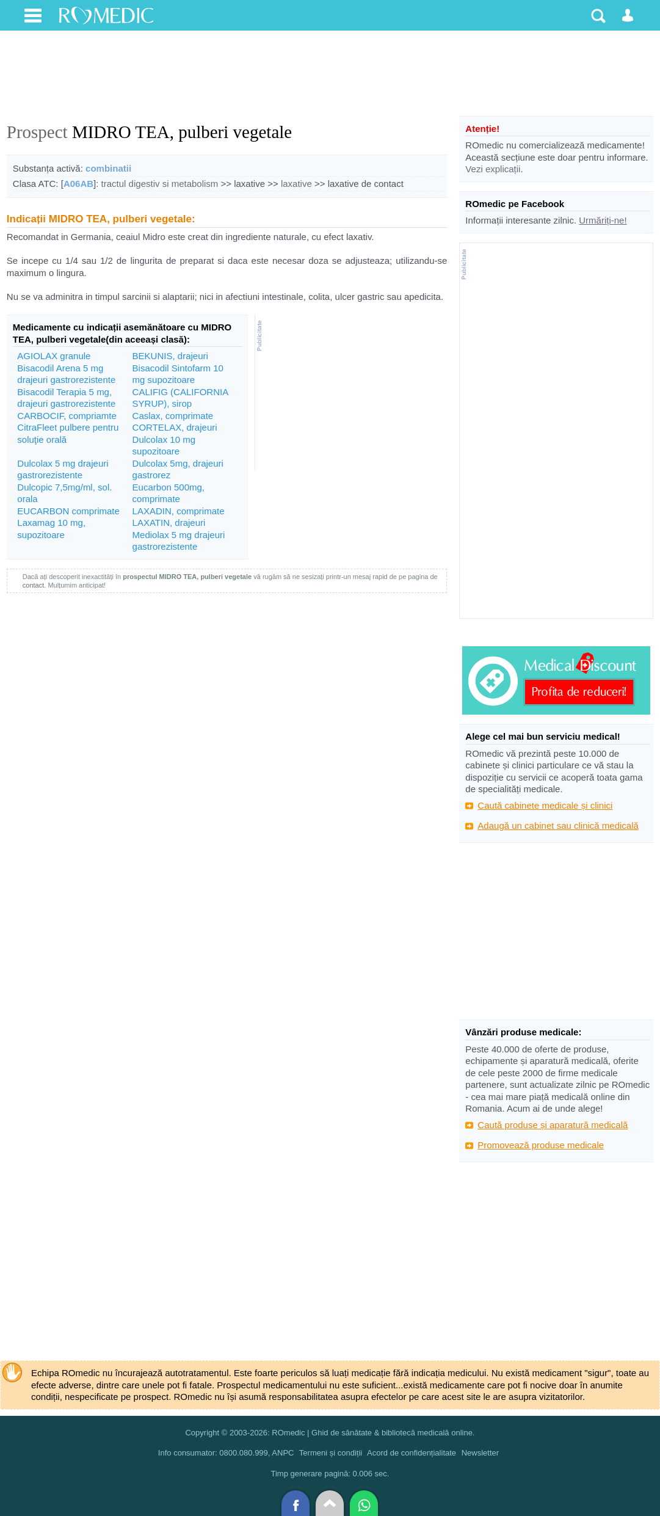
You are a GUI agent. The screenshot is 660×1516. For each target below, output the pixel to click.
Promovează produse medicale (540, 1145)
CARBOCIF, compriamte (67, 415)
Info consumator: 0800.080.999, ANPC (226, 1452)
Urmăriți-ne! (602, 220)
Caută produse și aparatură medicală (552, 1125)
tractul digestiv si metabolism (160, 183)
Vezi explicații (492, 169)
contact (33, 585)
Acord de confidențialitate (411, 1452)
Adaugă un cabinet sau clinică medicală (558, 825)
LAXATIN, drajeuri (169, 522)
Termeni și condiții (330, 1452)
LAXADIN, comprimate (178, 511)
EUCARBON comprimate (68, 511)
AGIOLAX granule (53, 356)
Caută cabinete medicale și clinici (544, 805)
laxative (296, 183)
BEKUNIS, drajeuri (170, 356)
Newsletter (480, 1452)
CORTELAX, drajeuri (174, 427)
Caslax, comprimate (173, 415)
